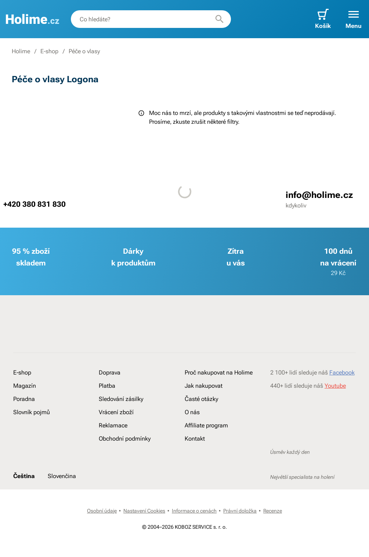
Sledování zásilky (121, 398)
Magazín (24, 385)
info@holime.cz (319, 195)
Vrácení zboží (116, 412)
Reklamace (113, 425)
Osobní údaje (102, 511)
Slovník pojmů (31, 412)
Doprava (109, 372)
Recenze (272, 511)
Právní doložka (240, 511)
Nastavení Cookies (144, 511)
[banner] (32, 19)
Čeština (24, 476)
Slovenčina (62, 476)
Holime (21, 51)
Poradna (24, 398)
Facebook (342, 372)
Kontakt (195, 438)
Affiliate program (206, 425)
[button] (353, 19)
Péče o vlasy (84, 51)
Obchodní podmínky (125, 438)
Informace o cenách (194, 511)
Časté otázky (201, 398)
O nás (192, 412)
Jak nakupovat (204, 385)
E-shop (49, 51)
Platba (107, 385)
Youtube (335, 385)
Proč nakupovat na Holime (219, 372)
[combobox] (151, 19)
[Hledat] (219, 19)
